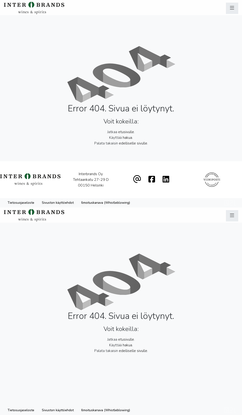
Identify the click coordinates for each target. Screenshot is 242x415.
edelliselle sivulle (133, 143)
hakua (127, 137)
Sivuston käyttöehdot (58, 202)
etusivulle (126, 132)
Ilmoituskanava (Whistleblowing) (105, 202)
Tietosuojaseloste (21, 202)
